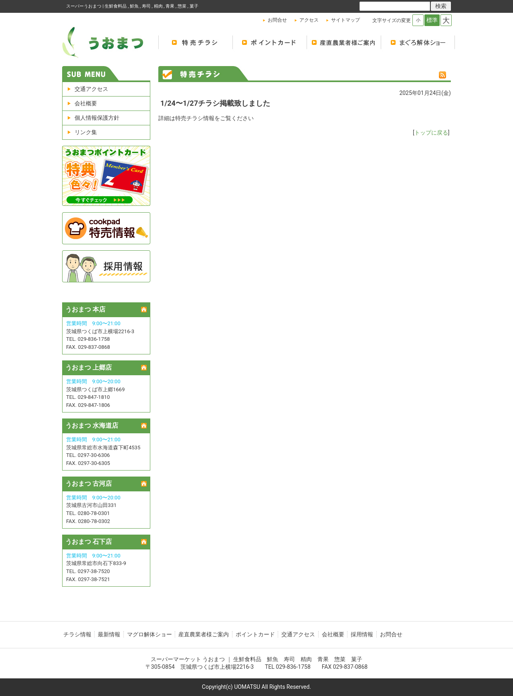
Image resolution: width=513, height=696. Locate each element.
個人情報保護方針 (97, 118)
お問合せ (277, 20)
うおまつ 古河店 (88, 483)
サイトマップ (345, 20)
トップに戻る (431, 132)
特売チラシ (195, 42)
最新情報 (109, 634)
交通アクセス (91, 89)
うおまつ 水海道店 (91, 425)
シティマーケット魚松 (108, 42)
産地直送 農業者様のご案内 (344, 42)
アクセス (309, 20)
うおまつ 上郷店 (88, 367)
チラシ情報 (77, 634)
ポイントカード (269, 42)
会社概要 (86, 103)
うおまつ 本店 (85, 309)
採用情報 (362, 634)
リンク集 (86, 132)
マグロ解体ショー (418, 42)
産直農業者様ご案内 (203, 634)
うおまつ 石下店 (88, 541)
